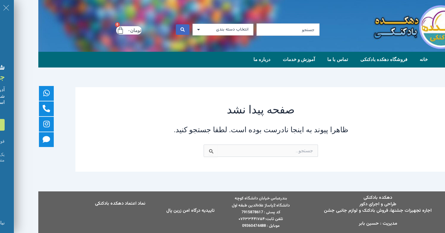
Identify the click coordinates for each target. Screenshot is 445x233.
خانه (385, 59)
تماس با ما (299, 59)
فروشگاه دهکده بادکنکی (345, 59)
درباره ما (223, 59)
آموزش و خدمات (260, 59)
